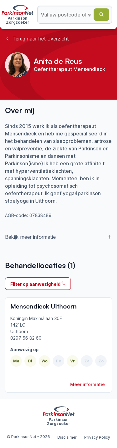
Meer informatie (87, 384)
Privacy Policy (97, 437)
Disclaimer (67, 437)
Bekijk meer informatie (58, 237)
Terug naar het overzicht (37, 38)
